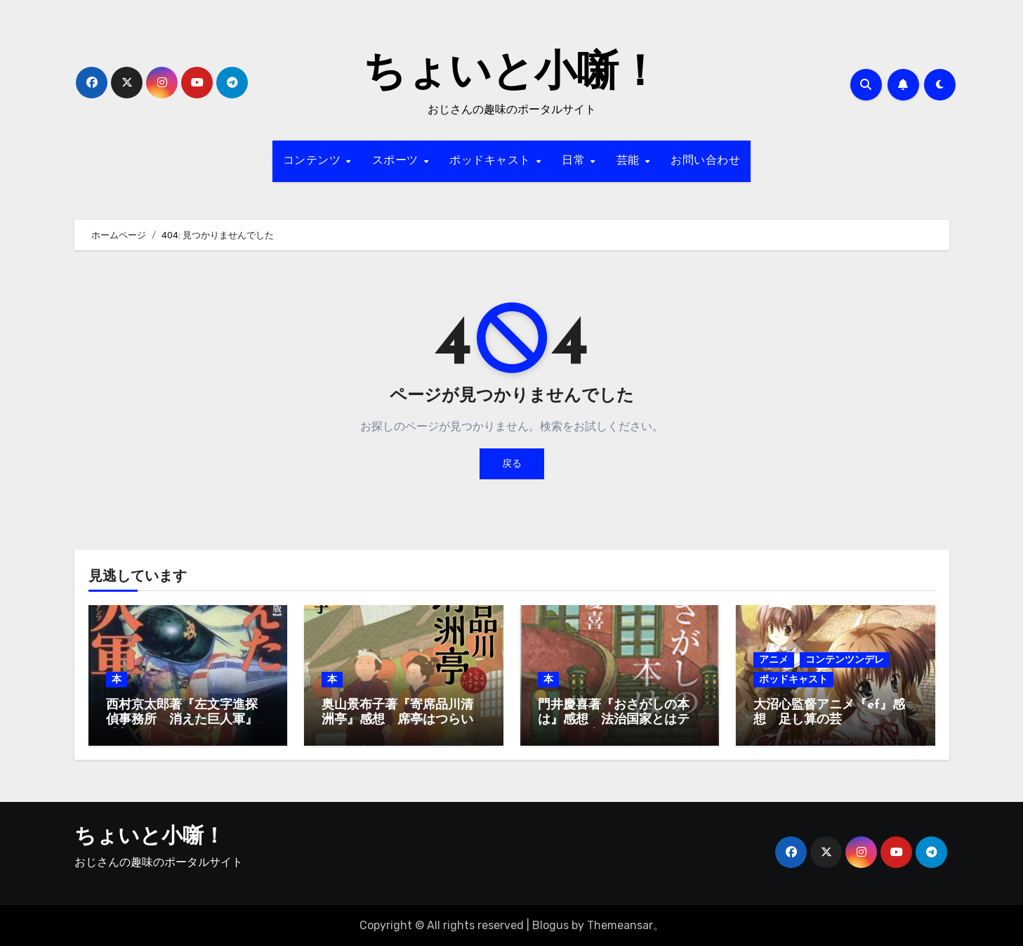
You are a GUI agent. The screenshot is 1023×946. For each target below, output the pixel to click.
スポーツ (397, 161)
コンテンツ (314, 161)
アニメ (773, 660)
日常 (575, 161)
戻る (512, 463)
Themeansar (620, 925)
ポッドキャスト (491, 161)
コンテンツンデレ (844, 660)
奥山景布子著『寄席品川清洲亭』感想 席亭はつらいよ (397, 720)
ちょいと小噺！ (512, 74)
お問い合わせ (705, 161)
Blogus (550, 925)
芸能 (630, 161)
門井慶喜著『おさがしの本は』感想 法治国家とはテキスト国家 (613, 720)
